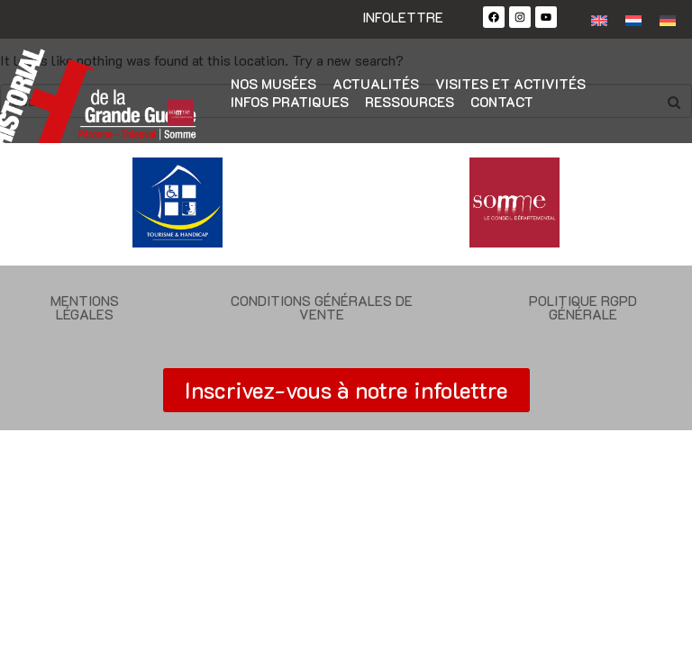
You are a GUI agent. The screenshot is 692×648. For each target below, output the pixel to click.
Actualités (375, 84)
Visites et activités (510, 84)
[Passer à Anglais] (599, 19)
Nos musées (273, 84)
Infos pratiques (290, 102)
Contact (501, 102)
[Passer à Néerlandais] (633, 19)
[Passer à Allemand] (668, 19)
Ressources (409, 102)
